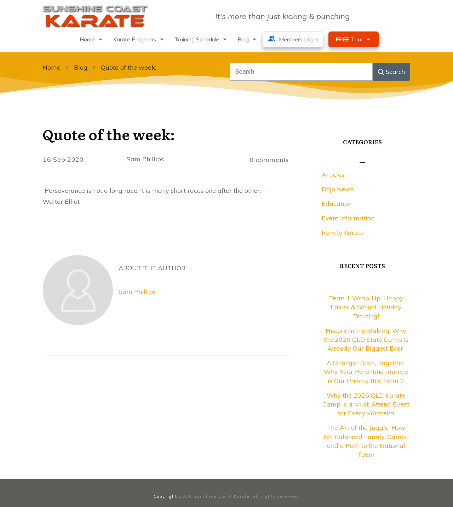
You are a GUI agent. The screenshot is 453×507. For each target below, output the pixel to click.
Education (336, 204)
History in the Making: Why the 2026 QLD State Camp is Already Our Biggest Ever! (366, 339)
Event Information (348, 218)
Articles (333, 175)
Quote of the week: (108, 133)
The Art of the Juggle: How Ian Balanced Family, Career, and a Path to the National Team (365, 441)
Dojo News (338, 189)
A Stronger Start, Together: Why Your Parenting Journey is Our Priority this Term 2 (366, 372)
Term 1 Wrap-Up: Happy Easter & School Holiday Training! (366, 307)
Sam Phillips (137, 292)
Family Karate (343, 233)
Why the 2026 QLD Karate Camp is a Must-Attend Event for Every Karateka (365, 404)
